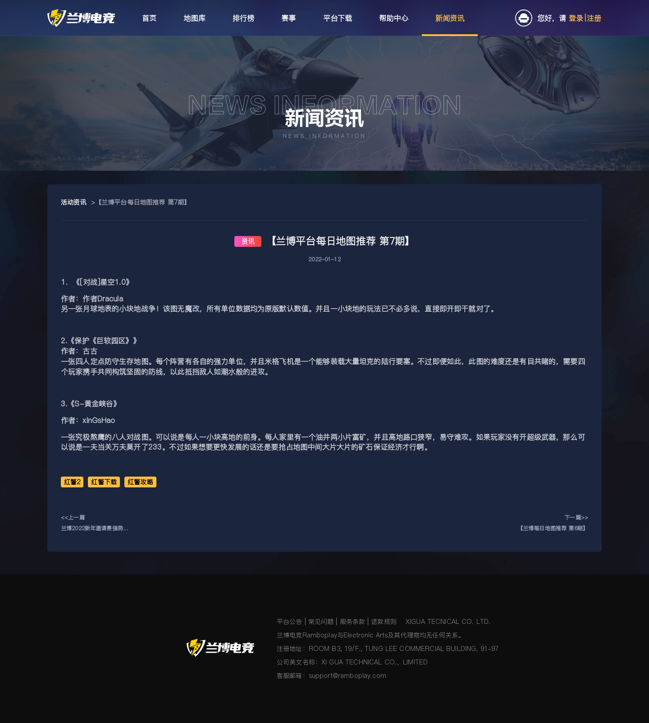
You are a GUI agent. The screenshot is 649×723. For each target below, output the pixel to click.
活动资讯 (74, 202)
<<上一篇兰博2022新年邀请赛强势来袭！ (94, 524)
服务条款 (353, 621)
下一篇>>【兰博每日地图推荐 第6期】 (552, 523)
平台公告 (289, 621)
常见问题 (321, 621)
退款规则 (384, 621)
